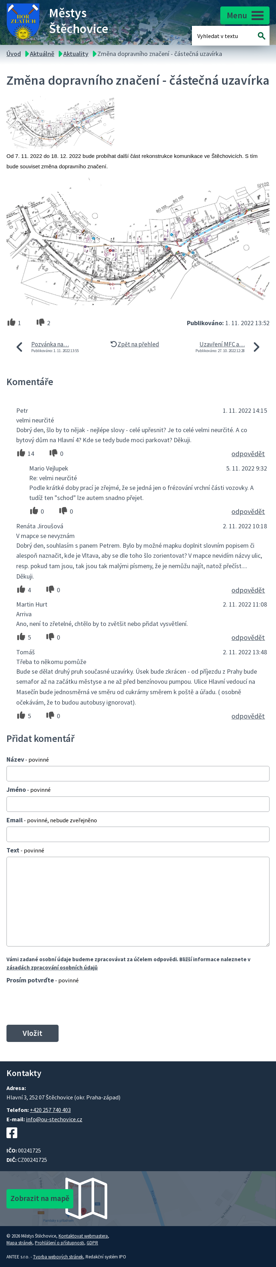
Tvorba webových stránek (58, 1257)
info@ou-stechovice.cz (54, 1119)
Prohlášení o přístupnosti (59, 1243)
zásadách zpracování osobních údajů (52, 967)
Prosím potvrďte (42, 980)
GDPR (92, 1243)
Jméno (28, 789)
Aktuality (75, 54)
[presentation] (58, 1004)
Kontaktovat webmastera (83, 1236)
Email (51, 820)
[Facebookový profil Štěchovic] (11, 1141)
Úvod (13, 54)
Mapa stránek (19, 1243)
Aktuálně (42, 54)
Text (25, 850)
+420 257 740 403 (50, 1109)
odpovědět (248, 453)
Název (27, 759)
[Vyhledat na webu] (262, 36)
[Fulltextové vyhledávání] (220, 36)
